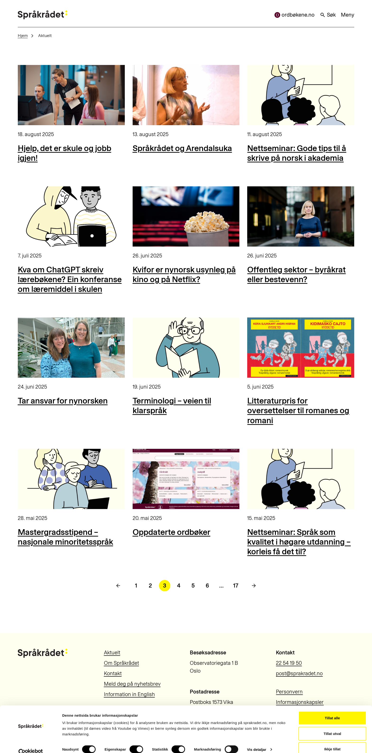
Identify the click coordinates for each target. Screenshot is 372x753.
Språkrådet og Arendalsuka (182, 148)
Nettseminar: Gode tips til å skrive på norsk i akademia (296, 153)
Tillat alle (332, 709)
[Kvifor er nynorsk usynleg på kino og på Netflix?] (186, 216)
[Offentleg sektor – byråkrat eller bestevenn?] (300, 216)
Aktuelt (112, 652)
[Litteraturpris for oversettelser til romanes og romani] (300, 347)
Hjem (23, 35)
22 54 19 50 (289, 663)
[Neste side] (254, 585)
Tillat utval (332, 725)
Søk (328, 15)
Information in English (129, 694)
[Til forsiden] (42, 14)
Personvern (289, 692)
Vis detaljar (256, 741)
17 (235, 585)
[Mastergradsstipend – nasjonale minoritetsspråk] (71, 479)
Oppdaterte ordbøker (171, 532)
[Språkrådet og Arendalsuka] (186, 95)
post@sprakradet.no (299, 673)
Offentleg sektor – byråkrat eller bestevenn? (296, 274)
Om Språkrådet (121, 663)
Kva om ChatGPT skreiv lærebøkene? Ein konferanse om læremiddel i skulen (70, 279)
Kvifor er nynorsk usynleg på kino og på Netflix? (184, 274)
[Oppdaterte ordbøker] (186, 479)
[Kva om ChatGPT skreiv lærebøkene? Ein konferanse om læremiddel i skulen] (71, 216)
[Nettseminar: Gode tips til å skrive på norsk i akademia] (300, 95)
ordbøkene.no (294, 15)
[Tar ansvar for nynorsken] (71, 347)
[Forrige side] (118, 585)
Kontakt (113, 673)
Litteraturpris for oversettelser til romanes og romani (298, 410)
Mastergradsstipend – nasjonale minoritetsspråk (65, 537)
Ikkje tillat (332, 740)
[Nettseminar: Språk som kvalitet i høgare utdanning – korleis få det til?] (300, 479)
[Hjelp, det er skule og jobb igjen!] (71, 95)
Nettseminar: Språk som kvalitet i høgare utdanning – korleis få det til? (299, 542)
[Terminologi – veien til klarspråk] (186, 347)
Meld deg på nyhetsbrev (132, 684)
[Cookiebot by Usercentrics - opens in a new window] (30, 743)
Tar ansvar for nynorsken (63, 401)
